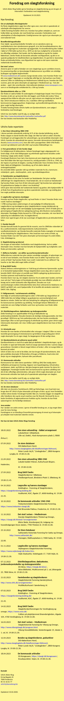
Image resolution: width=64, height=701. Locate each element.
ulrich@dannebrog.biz (9, 684)
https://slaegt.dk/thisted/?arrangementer (19, 519)
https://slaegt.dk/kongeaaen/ (44, 656)
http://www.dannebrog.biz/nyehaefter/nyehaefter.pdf (25, 116)
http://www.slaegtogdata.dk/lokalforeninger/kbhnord (33, 448)
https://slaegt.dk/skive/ (37, 567)
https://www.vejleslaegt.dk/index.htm (17, 551)
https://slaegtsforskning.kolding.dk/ (16, 490)
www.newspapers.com (53, 85)
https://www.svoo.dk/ (17, 611)
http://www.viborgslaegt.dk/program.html (19, 627)
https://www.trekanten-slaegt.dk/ (15, 506)
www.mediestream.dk (11, 76)
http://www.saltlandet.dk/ (21, 535)
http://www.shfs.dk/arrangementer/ (16, 582)
